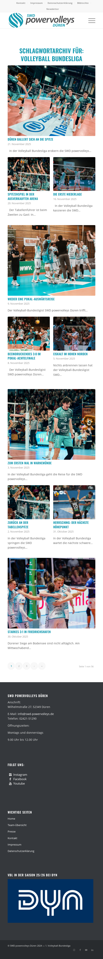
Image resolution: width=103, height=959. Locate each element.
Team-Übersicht (17, 825)
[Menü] (89, 20)
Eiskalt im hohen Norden (70, 354)
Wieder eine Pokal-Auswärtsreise (31, 299)
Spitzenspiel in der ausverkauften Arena (23, 196)
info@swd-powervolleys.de (36, 714)
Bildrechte (83, 2)
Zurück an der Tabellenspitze (18, 524)
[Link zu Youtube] (86, 950)
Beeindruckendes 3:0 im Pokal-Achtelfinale (24, 356)
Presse (12, 831)
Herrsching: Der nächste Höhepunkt (71, 524)
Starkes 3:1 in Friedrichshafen (29, 631)
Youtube (19, 783)
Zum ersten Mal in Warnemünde (30, 463)
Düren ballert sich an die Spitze (30, 139)
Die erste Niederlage (67, 194)
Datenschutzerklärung (60, 2)
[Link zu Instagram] (74, 950)
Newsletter (52, 8)
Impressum (36, 2)
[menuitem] (21, 3)
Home (11, 818)
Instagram (20, 775)
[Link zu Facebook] (80, 950)
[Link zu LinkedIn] (92, 950)
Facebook (20, 779)
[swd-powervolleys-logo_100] (43, 20)
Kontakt (20, 2)
